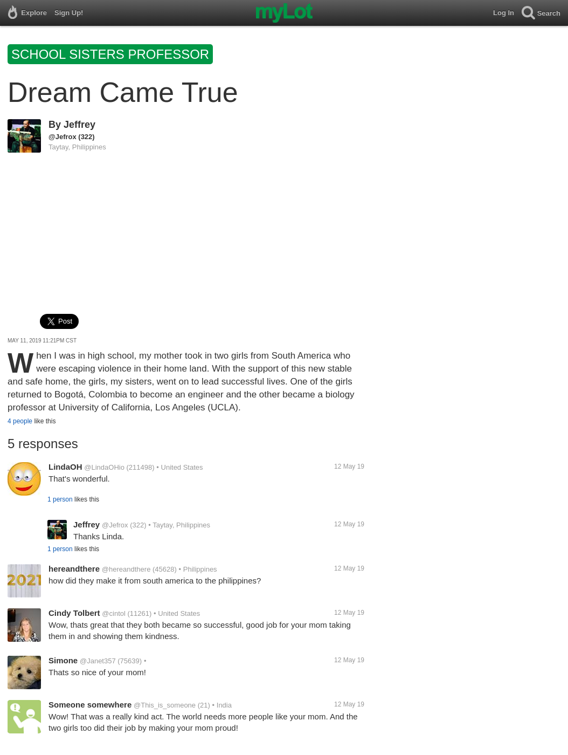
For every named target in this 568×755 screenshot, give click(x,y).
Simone (63, 660)
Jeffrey (79, 124)
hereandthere (74, 568)
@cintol (114, 613)
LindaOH (65, 466)
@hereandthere (126, 569)
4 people (20, 421)
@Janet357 (98, 661)
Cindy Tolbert (74, 612)
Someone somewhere (90, 704)
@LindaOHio (104, 467)
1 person (60, 499)
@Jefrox (63, 137)
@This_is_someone (165, 705)
